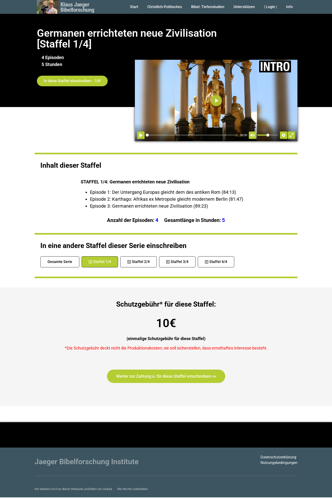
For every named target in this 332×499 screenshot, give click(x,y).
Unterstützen (244, 7)
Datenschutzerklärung (278, 457)
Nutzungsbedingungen (279, 462)
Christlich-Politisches (164, 7)
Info (289, 7)
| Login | (270, 7)
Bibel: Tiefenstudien (207, 7)
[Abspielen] (141, 135)
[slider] (192, 135)
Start (134, 7)
